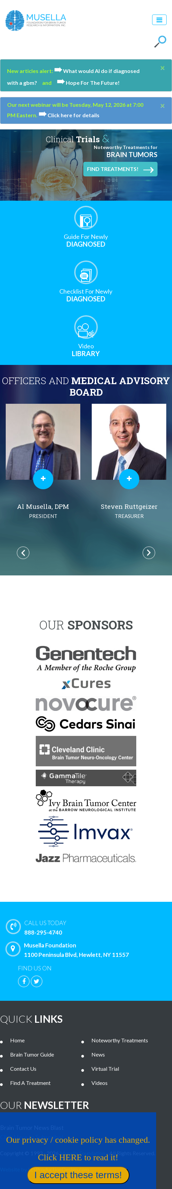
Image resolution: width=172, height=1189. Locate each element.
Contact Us (23, 1068)
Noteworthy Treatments (119, 1040)
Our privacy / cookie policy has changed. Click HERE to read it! (69, 1165)
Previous (23, 552)
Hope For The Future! (88, 82)
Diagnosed (86, 240)
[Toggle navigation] (159, 20)
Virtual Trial (105, 1068)
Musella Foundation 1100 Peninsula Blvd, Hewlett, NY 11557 (69, 949)
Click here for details (68, 115)
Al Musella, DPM (43, 511)
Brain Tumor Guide (32, 1054)
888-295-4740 (90, 927)
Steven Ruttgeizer (129, 511)
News (98, 1054)
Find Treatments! (120, 169)
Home (17, 1040)
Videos (99, 1083)
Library (86, 349)
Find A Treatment (30, 1083)
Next (149, 552)
